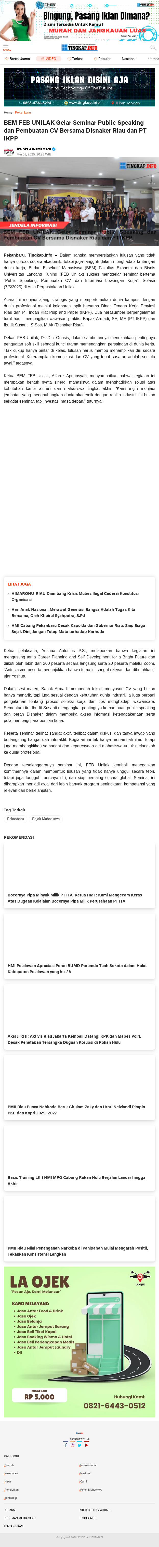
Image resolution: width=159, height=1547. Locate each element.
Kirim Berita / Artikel (95, 1510)
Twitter (79, 1447)
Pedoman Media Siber (20, 1518)
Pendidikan (12, 1489)
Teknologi (11, 1497)
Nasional (128, 59)
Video (51, 59)
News (8, 1481)
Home (8, 112)
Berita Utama (20, 59)
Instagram (72, 1447)
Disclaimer (88, 1518)
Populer (104, 59)
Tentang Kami (14, 1526)
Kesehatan (11, 1473)
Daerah (9, 1465)
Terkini (77, 59)
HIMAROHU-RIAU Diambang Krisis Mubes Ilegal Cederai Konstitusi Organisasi (75, 597)
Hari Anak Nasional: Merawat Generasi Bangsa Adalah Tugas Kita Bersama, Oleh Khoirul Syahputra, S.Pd (73, 613)
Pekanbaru (15, 819)
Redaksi (10, 1510)
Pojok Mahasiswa (46, 819)
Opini (83, 1481)
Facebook (65, 1447)
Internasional (88, 1465)
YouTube (86, 1447)
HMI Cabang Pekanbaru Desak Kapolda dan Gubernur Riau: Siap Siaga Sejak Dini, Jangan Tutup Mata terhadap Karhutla (78, 629)
